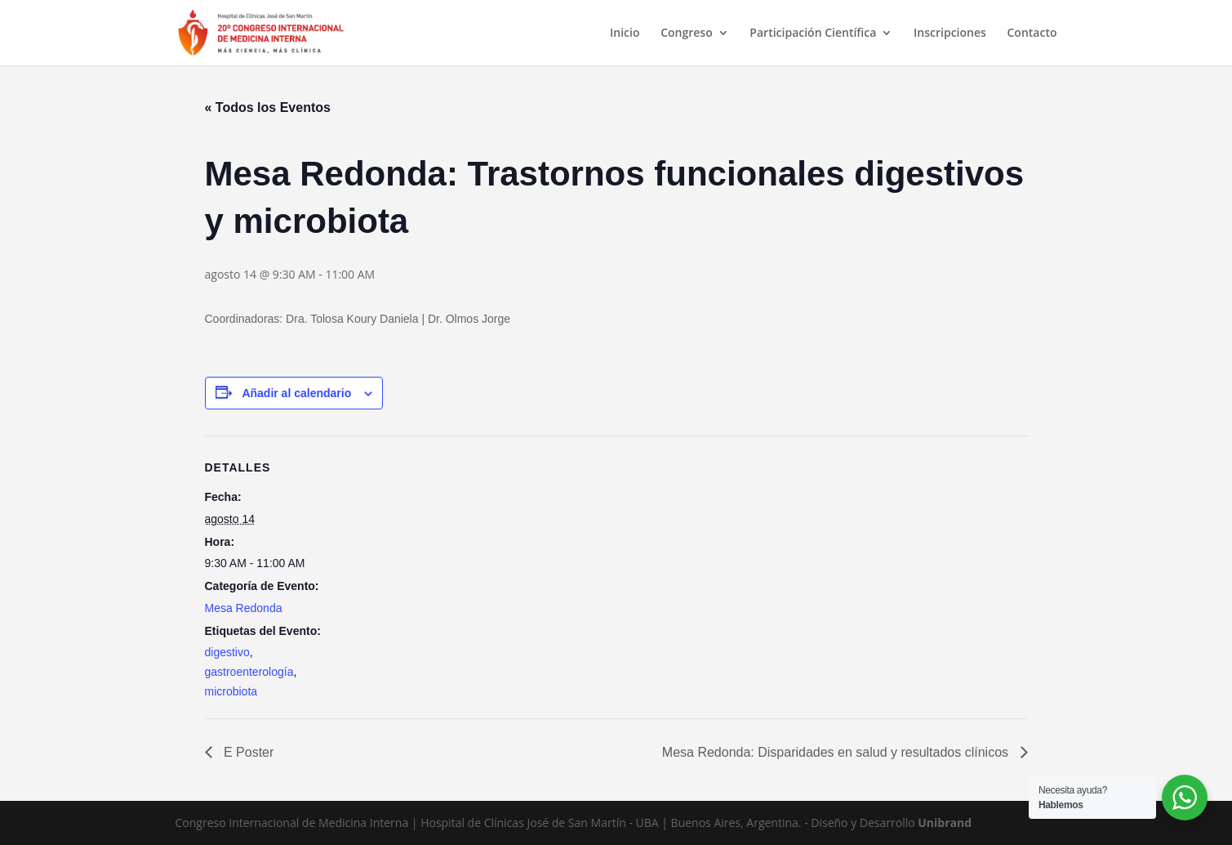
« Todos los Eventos (268, 107)
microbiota (231, 691)
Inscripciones (950, 33)
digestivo (227, 652)
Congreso (686, 33)
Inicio (624, 33)
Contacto (1031, 33)
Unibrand (945, 822)
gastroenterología (249, 671)
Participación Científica (812, 33)
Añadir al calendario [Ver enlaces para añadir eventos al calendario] (296, 393)
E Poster (247, 752)
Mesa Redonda (243, 608)
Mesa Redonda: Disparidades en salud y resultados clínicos (837, 752)
